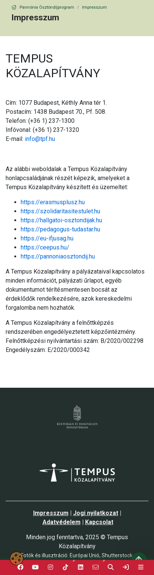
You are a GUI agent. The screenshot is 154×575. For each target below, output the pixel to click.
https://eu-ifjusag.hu (47, 238)
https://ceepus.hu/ (45, 247)
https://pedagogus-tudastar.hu (60, 229)
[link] (125, 567)
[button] (80, 567)
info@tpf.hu (40, 138)
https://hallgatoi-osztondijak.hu (61, 220)
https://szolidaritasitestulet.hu (60, 211)
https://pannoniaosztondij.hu (58, 256)
